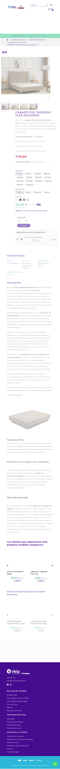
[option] (18, 567)
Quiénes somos (12, 743)
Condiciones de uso (14, 728)
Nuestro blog (12, 695)
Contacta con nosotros (15, 736)
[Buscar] (39, 5)
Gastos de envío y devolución (18, 746)
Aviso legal (11, 719)
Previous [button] (7, 565)
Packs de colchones (14, 711)
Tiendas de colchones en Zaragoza (20, 740)
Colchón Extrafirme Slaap (15, 573)
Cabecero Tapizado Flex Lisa (39, 573)
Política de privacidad (15, 722)
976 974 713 (11, 678)
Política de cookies (14, 725)
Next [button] (52, 565)
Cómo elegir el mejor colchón (18, 698)
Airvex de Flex (12, 705)
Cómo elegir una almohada (17, 701)
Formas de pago (13, 752)
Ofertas (9, 708)
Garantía (10, 749)
